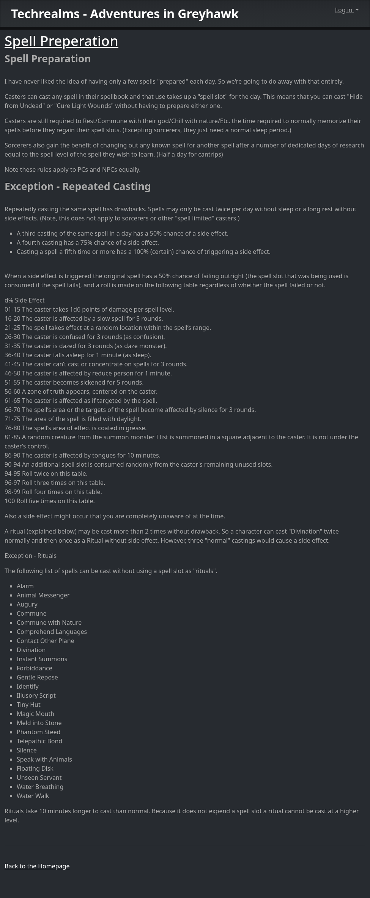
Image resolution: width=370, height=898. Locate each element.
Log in (344, 10)
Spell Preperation (61, 40)
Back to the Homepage (37, 866)
